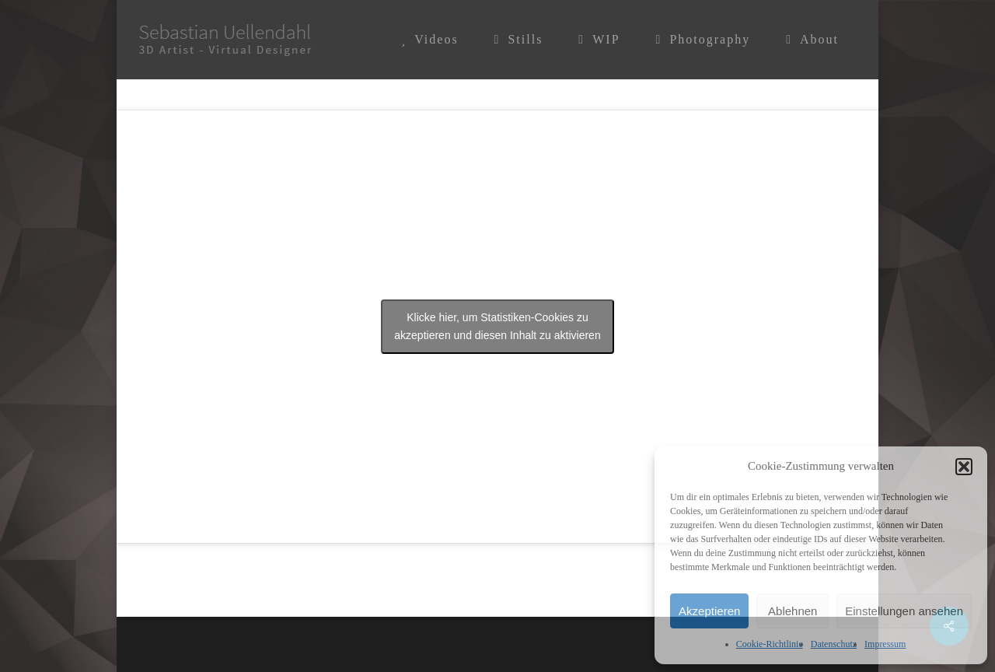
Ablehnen (792, 611)
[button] (964, 466)
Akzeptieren (709, 611)
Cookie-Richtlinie (769, 644)
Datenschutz (834, 644)
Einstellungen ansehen (904, 611)
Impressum (885, 644)
